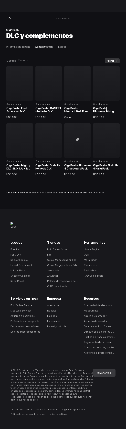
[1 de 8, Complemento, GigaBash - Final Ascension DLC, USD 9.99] (19, 92)
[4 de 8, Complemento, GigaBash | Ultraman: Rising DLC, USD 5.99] (106, 92)
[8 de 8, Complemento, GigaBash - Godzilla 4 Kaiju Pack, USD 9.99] (106, 149)
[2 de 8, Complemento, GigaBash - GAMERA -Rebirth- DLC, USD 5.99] (48, 92)
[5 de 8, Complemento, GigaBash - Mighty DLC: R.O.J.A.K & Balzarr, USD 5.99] (19, 149)
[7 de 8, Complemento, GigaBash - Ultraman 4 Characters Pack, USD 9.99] (77, 149)
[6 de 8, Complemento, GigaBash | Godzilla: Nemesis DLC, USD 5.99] (48, 149)
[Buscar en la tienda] (9, 18)
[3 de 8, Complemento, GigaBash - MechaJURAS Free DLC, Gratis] (77, 92)
